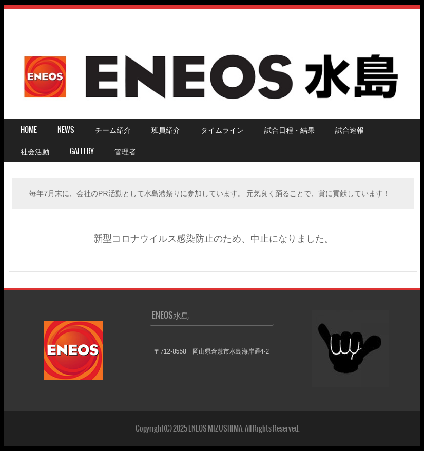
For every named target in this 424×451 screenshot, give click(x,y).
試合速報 (349, 129)
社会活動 (35, 151)
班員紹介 (165, 129)
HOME (29, 129)
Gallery (82, 151)
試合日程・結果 (289, 129)
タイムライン (222, 129)
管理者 (125, 151)
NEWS (65, 129)
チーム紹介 (113, 129)
